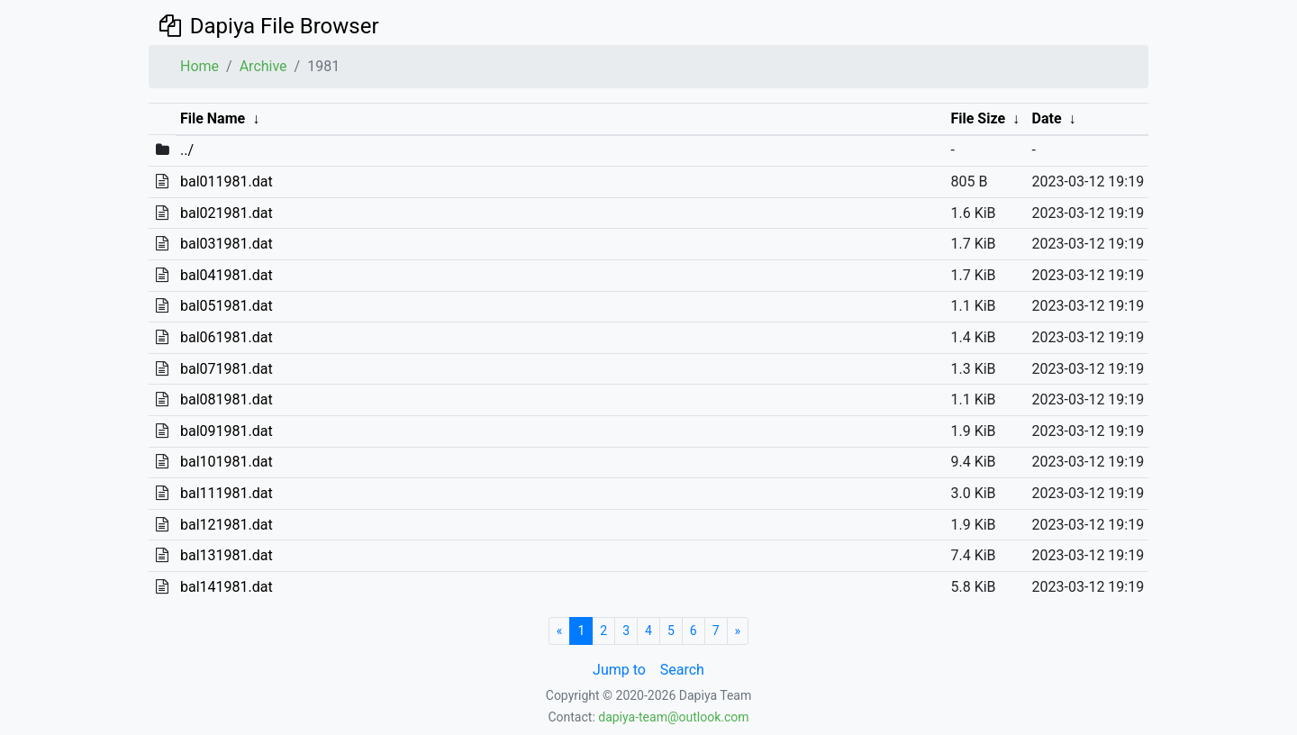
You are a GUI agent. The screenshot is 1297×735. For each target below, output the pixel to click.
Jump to (619, 669)
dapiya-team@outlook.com (673, 717)
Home (199, 66)
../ (187, 150)
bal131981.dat (226, 555)
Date (1047, 118)
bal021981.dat (226, 213)
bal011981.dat (226, 181)
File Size (977, 118)
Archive (263, 66)
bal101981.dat (226, 461)
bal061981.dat (226, 337)
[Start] (560, 631)
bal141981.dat (226, 586)
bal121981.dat (226, 524)
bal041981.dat (226, 275)
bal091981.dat (226, 431)
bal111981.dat (226, 493)
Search (682, 669)
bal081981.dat (226, 399)
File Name (212, 118)
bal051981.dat (226, 305)
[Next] (738, 631)
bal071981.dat (226, 368)
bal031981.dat (226, 243)
